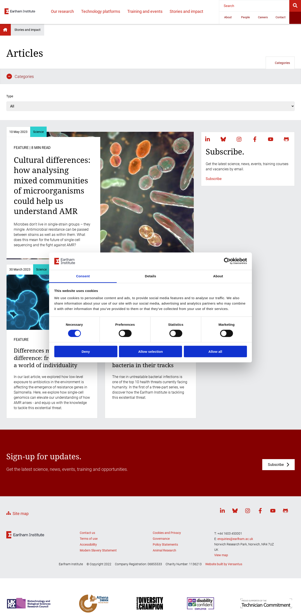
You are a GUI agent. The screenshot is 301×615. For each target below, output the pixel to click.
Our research (62, 11)
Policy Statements (165, 529)
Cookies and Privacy (167, 517)
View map (221, 540)
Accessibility (88, 529)
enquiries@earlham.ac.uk (235, 523)
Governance (161, 523)
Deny (86, 351)
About (228, 17)
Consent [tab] (83, 276)
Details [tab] (150, 276)
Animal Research (164, 535)
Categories (280, 63)
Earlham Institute (5, 30)
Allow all (215, 351)
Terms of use (89, 523)
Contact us (87, 517)
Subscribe (213, 163)
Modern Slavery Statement (98, 535)
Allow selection (150, 351)
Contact (280, 17)
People (245, 17)
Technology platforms (100, 11)
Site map (21, 498)
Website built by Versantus (223, 549)
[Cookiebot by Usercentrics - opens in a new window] (227, 261)
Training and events (144, 11)
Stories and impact (186, 11)
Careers (263, 17)
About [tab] (218, 276)
